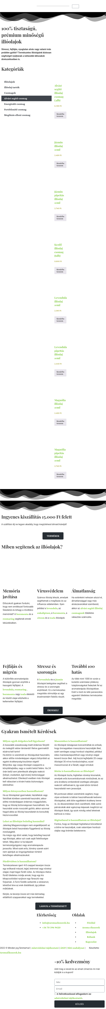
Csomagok (10, 92)
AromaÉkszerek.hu (10, 952)
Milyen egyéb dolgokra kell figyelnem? (24, 741)
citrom (41, 617)
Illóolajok (9, 81)
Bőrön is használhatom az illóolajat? (74, 771)
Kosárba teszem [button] (60, 115)
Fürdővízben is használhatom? (19, 861)
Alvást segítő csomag (15, 98)
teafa (52, 617)
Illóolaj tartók (11, 87)
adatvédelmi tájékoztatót (68, 998)
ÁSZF (63, 947)
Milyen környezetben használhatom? (23, 791)
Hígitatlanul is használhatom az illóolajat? (77, 820)
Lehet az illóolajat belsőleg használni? (24, 821)
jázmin (59, 679)
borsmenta (22, 614)
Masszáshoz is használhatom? (70, 741)
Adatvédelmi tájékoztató (45, 947)
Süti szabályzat (76, 947)
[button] (53, 6)
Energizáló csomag (14, 103)
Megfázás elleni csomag (17, 115)
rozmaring (8, 618)
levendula (52, 608)
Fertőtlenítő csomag (15, 109)
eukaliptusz (43, 612)
